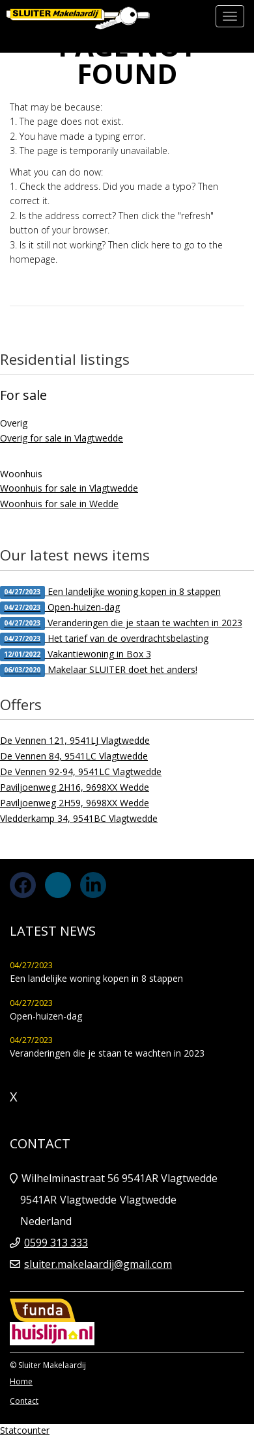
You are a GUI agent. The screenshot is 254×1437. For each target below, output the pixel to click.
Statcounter (24, 1430)
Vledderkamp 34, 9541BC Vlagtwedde (79, 818)
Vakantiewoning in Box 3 (75, 654)
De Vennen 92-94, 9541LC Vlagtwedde (81, 771)
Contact (24, 1400)
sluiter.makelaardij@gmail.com (98, 1264)
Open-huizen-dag (60, 607)
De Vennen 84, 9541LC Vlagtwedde (74, 756)
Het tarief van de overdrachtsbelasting (104, 639)
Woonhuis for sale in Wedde (59, 503)
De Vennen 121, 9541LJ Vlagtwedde (75, 740)
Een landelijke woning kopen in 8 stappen (110, 592)
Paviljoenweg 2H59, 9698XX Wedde (74, 803)
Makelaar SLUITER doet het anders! (98, 670)
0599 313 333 (56, 1242)
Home (21, 1381)
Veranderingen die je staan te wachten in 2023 (121, 623)
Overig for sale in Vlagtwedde (61, 438)
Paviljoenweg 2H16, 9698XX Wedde (74, 787)
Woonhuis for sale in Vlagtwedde (69, 488)
